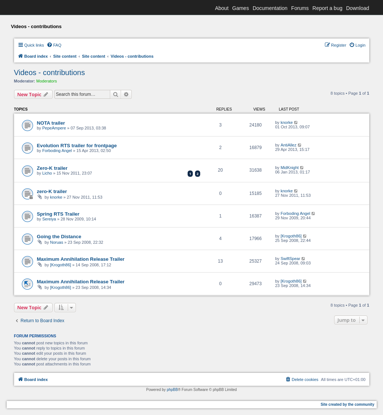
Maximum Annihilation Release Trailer (81, 259)
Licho (47, 173)
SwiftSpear (290, 258)
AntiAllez (288, 145)
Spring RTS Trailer (58, 214)
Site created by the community (347, 404)
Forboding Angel (57, 150)
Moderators (46, 81)
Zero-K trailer (52, 168)
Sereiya (49, 219)
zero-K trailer (52, 191)
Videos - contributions (49, 72)
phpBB (172, 390)
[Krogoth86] (291, 236)
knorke (286, 122)
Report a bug (327, 8)
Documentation (270, 8)
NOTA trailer (51, 123)
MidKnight (289, 167)
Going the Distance (59, 236)
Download (357, 8)
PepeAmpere (54, 128)
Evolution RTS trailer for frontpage (77, 145)
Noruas (56, 242)
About (222, 8)
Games (240, 8)
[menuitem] (54, 45)
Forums (300, 8)
